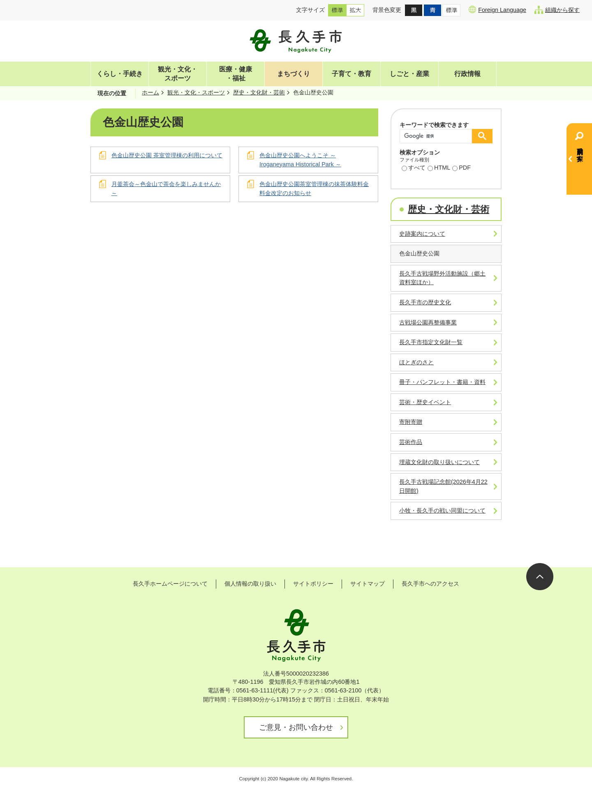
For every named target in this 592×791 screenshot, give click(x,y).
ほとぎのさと (416, 362)
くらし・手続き (120, 73)
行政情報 (467, 73)
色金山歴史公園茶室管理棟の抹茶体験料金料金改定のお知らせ (314, 188)
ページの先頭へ (539, 576)
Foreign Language (497, 9)
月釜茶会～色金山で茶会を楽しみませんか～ (166, 188)
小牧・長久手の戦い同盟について (442, 510)
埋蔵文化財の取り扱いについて (439, 462)
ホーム (150, 92)
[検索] (438, 136)
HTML (439, 168)
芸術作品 (410, 442)
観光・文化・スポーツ (177, 74)
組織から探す (557, 10)
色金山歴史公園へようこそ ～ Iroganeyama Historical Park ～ (300, 160)
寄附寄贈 (410, 421)
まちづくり (293, 73)
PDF (461, 168)
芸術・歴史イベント (425, 402)
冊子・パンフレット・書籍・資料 (442, 382)
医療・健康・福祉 (235, 74)
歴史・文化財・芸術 (259, 92)
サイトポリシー (313, 583)
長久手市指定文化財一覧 (430, 342)
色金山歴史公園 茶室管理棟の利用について (166, 155)
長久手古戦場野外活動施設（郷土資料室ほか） (442, 278)
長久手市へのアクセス (430, 583)
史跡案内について (422, 233)
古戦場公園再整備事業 (428, 322)
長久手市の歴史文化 (425, 302)
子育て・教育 (351, 73)
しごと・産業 (409, 73)
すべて (414, 168)
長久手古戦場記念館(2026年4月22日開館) (443, 486)
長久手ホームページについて (170, 583)
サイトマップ (367, 583)
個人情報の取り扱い (250, 583)
